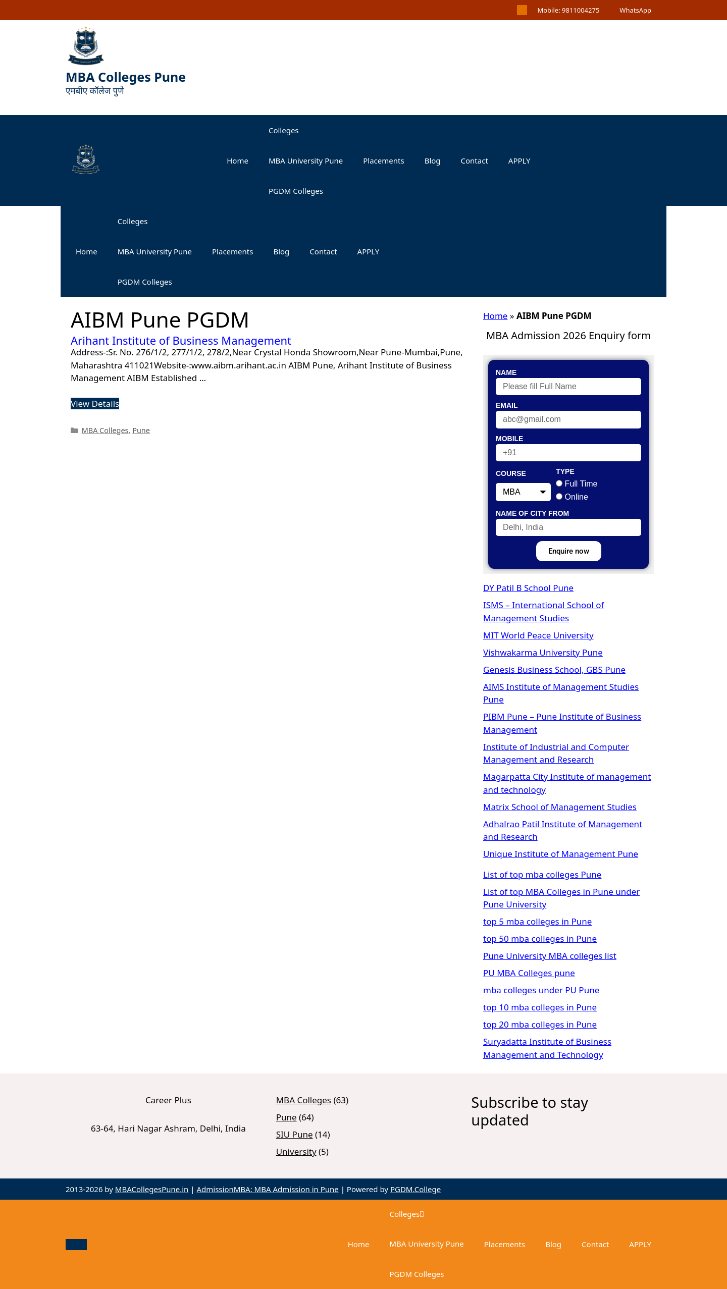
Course (511, 473)
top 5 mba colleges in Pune (537, 921)
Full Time (581, 483)
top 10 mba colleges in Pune (540, 1007)
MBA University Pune (306, 160)
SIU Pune (294, 1134)
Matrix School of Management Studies (560, 807)
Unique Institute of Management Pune (560, 854)
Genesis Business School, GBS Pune (554, 669)
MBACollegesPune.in (152, 1189)
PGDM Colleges (296, 191)
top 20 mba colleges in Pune (540, 1024)
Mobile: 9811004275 (568, 10)
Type (565, 471)
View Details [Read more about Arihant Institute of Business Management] (95, 403)
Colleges (284, 130)
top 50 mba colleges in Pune (540, 938)
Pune (141, 430)
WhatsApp (635, 10)
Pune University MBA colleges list (549, 955)
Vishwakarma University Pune (543, 652)
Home (237, 160)
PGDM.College (415, 1189)
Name (506, 372)
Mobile (509, 439)
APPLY (519, 160)
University (296, 1151)
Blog (433, 160)
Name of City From (532, 513)
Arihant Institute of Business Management (181, 340)
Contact (474, 160)
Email (507, 405)
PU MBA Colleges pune (529, 973)
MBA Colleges (105, 430)
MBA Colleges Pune (126, 76)
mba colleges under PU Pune (541, 990)
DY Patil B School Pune (528, 588)
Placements (383, 160)
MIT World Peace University (538, 635)
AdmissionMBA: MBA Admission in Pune (267, 1189)
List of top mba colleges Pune (542, 874)
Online (576, 497)
